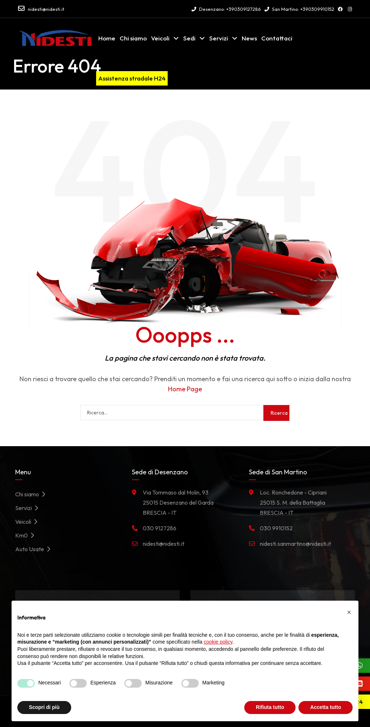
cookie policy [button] (218, 642)
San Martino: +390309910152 (299, 9)
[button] (349, 612)
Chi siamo (133, 38)
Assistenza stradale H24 (131, 78)
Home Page (185, 389)
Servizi (218, 38)
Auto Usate (34, 549)
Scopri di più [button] (44, 707)
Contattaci (276, 38)
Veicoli (160, 38)
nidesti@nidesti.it (46, 9)
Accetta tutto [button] (325, 707)
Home (106, 38)
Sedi (189, 38)
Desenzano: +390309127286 (226, 9)
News (249, 38)
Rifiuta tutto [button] (270, 707)
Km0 (26, 535)
